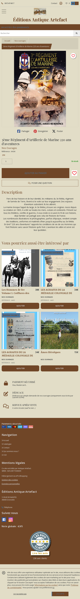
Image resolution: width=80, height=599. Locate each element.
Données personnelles (11, 484)
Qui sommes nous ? (10, 451)
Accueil (7, 41)
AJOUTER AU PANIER (36, 173)
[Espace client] (61, 3)
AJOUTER (20, 305)
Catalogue (6, 444)
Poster (57, 131)
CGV (4, 455)
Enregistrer (41, 131)
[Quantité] (7, 161)
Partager (23, 131)
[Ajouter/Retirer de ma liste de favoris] (74, 173)
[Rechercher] (76, 33)
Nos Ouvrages (9, 148)
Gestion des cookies (10, 480)
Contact (54, 3)
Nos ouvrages (20, 41)
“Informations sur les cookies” (46, 585)
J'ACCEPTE (60, 594)
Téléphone (7, 507)
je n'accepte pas (19, 594)
